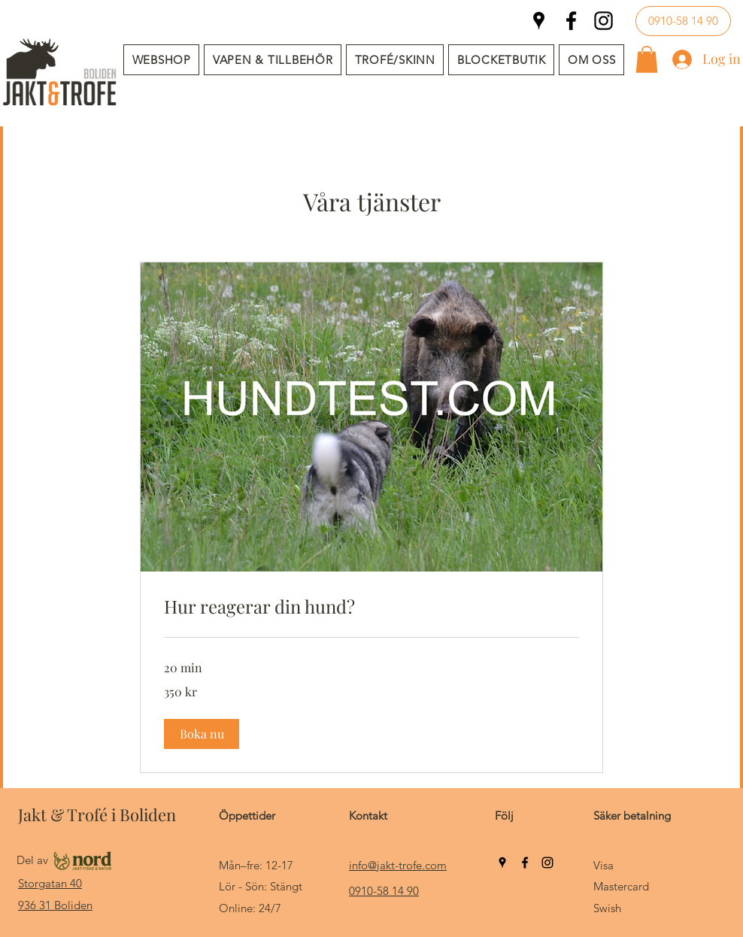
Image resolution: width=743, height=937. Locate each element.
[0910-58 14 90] (683, 21)
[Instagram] (603, 20)
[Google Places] (538, 20)
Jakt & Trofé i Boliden (97, 814)
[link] (371, 607)
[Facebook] (571, 20)
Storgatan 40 (50, 883)
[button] (272, 59)
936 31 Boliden (55, 905)
